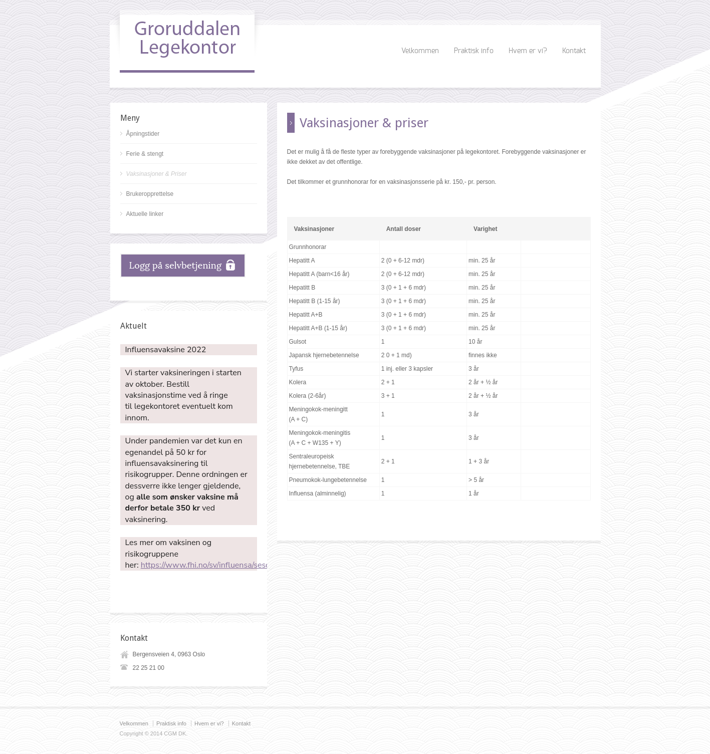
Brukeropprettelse (150, 193)
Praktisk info (474, 51)
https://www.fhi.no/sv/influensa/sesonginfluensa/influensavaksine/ (258, 565)
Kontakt (574, 51)
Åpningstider (143, 133)
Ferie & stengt (145, 153)
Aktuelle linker (145, 213)
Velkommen (420, 51)
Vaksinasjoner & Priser (156, 173)
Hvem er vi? (528, 51)
